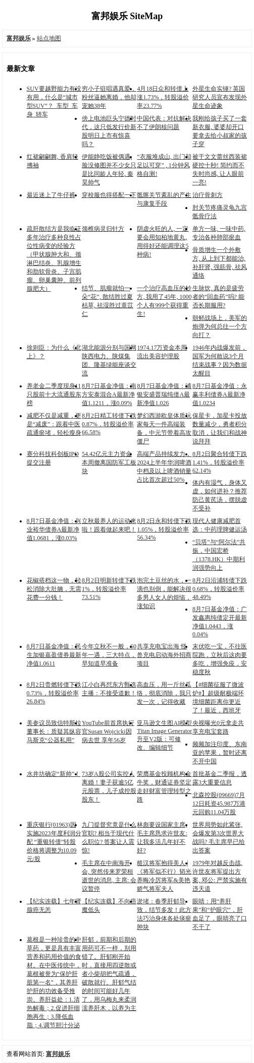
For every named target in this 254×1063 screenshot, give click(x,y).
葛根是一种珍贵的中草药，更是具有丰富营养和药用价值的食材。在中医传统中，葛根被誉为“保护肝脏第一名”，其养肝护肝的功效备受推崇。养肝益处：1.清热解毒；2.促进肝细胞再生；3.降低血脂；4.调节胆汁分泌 (54, 982)
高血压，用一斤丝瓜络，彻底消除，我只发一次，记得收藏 (164, 693)
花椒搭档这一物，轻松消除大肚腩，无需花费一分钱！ (54, 589)
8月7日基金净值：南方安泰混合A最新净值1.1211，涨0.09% (109, 394)
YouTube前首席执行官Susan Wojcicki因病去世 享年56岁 (108, 731)
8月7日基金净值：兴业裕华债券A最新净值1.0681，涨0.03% (54, 529)
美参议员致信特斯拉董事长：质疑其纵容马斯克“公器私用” (54, 731)
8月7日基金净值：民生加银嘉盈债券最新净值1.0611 (54, 655)
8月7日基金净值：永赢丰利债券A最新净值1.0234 (219, 394)
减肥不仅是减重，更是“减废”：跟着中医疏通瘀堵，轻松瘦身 (54, 424)
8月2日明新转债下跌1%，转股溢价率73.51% (109, 589)
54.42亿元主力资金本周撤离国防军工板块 (109, 462)
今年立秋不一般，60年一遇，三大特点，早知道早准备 (109, 655)
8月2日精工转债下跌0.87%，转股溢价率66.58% (109, 424)
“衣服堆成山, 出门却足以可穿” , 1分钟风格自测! (164, 165)
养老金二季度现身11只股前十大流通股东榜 (54, 394)
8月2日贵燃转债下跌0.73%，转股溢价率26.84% (54, 693)
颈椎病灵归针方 (103, 228)
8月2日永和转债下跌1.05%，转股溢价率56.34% (164, 529)
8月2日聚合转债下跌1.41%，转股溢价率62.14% (219, 462)
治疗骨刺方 (207, 194)
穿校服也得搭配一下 (109, 194)
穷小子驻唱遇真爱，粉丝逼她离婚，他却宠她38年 (109, 97)
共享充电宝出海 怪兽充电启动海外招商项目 (164, 655)
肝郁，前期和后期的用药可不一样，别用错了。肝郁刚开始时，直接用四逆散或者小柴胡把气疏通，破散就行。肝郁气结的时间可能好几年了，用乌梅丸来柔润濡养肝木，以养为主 (109, 974)
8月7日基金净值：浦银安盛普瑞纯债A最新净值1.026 (164, 394)
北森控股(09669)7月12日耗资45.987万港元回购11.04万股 (218, 803)
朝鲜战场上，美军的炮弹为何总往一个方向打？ (219, 326)
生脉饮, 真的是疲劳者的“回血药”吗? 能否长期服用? (218, 297)
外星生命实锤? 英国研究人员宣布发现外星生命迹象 (219, 97)
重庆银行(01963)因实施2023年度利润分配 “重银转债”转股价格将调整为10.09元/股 (54, 841)
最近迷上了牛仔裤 (51, 194)
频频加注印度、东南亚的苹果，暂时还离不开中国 (219, 753)
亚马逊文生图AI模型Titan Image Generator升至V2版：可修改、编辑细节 (164, 735)
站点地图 (49, 38)
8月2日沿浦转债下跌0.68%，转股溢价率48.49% (219, 589)
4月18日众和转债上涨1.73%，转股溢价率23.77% (163, 97)
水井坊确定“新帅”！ (54, 773)
